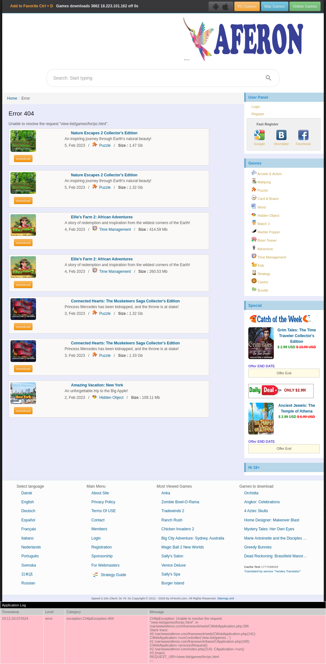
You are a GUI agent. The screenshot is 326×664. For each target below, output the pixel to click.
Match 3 (261, 223)
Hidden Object (111, 397)
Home (12, 98)
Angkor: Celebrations (262, 502)
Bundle (260, 289)
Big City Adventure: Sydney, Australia (192, 538)
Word (259, 206)
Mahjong (261, 181)
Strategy (261, 273)
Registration (101, 547)
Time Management (115, 229)
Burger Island (172, 583)
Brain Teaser (264, 239)
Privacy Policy (103, 502)
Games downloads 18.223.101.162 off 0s (74, 6)
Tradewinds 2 (172, 511)
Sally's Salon (172, 556)
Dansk (26, 493)
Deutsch (28, 511)
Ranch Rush (171, 520)
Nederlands (31, 547)
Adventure (262, 248)
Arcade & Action (267, 173)
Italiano (27, 538)
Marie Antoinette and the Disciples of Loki (278, 538)
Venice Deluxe (173, 565)
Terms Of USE (103, 511)
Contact (97, 520)
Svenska (28, 565)
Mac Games (275, 6)
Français (28, 529)
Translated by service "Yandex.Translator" (272, 571)
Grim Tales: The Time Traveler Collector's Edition (297, 336)
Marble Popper (266, 231)
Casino (260, 281)
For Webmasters (105, 565)
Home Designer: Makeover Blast (271, 520)
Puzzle (105, 145)
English (27, 502)
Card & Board (265, 198)
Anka (165, 493)
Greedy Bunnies (258, 547)
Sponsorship (102, 556)
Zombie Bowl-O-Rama (180, 502)
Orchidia (251, 493)
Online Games (305, 6)
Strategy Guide (108, 575)
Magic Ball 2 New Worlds (182, 547)
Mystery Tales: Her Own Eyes (269, 529)
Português (30, 556)
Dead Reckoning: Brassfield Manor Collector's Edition (278, 556)
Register (258, 114)
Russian (28, 583)
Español (28, 520)
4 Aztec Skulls (256, 511)
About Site (100, 493)
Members (99, 529)
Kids (258, 264)
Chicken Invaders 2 (177, 529)
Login (256, 107)
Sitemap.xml (225, 598)
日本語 (27, 574)
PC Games (247, 6)
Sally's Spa (170, 574)
